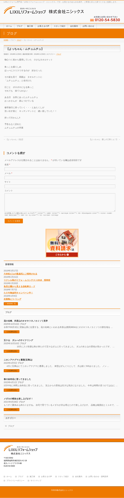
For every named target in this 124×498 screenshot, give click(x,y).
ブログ (58, 54)
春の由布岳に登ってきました (17, 383)
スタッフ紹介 (63, 477)
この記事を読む (12, 335)
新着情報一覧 (11, 307)
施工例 (32, 477)
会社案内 (78, 477)
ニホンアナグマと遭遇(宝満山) (18, 363)
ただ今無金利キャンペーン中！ (18, 296)
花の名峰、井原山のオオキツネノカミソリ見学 (26, 324)
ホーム (9, 477)
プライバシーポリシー (15, 481)
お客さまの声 (46, 477)
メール (8, 173)
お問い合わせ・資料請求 (98, 477)
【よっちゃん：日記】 (14, 139)
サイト (7, 182)
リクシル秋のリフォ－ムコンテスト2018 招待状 (27, 284)
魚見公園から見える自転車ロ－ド (19, 290)
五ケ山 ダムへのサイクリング (18, 344)
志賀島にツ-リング (12, 302)
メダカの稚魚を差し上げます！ (18, 402)
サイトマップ (36, 481)
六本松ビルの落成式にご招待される (20, 277)
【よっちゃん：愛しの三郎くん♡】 (104, 139)
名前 (7, 164)
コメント (8, 190)
